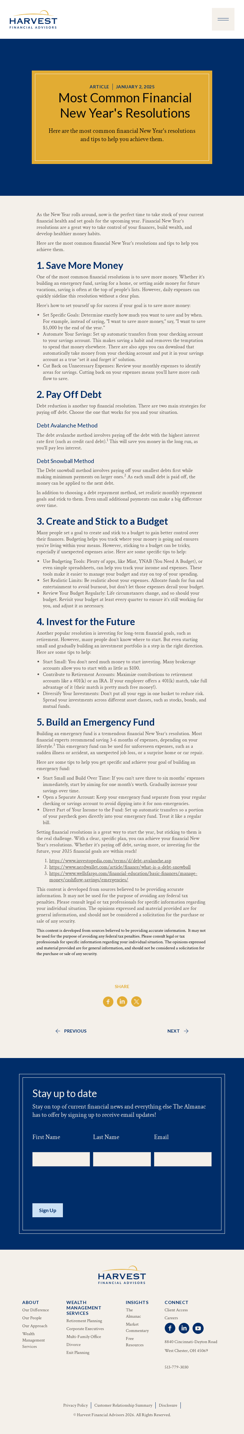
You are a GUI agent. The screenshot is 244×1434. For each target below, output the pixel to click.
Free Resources (135, 1342)
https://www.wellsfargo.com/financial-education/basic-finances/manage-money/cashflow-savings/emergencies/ (123, 876)
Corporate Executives (85, 1329)
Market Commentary (137, 1327)
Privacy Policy (75, 1405)
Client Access (176, 1310)
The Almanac (133, 1313)
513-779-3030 (176, 1367)
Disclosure (168, 1405)
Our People (32, 1318)
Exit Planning (77, 1352)
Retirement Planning (84, 1321)
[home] (33, 19)
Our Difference (35, 1310)
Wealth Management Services (33, 1340)
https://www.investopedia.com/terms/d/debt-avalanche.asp (110, 860)
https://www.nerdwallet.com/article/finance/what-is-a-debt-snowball (120, 867)
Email (161, 1137)
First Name (46, 1137)
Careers (171, 1318)
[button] (223, 19)
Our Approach (34, 1326)
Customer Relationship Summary (123, 1405)
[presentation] (80, 1185)
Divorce (73, 1345)
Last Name (106, 1137)
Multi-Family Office (83, 1337)
